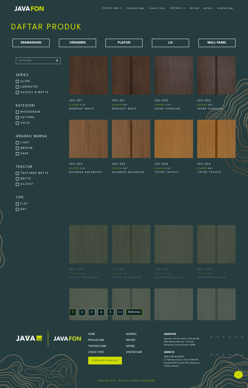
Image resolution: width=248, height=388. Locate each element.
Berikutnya (134, 312)
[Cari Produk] (38, 60)
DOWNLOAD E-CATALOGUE (105, 361)
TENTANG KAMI (135, 8)
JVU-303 (77, 166)
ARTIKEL (208, 8)
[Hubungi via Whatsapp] (238, 375)
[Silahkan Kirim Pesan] (217, 337)
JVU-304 (162, 166)
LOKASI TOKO (157, 8)
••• (120, 312)
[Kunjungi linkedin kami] (242, 337)
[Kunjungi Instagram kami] (223, 337)
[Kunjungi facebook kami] (230, 337)
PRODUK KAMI (112, 8)
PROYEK (194, 8)
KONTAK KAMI (225, 8)
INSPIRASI (177, 8)
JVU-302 (162, 102)
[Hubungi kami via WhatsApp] (211, 337)
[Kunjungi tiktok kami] (236, 337)
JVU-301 (77, 102)
